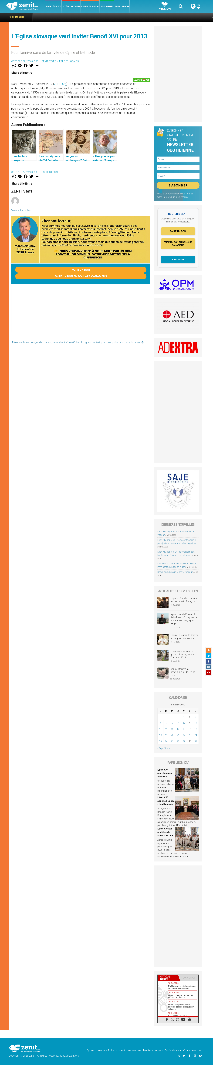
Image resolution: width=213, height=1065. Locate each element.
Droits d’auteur (173, 1050)
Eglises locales (69, 61)
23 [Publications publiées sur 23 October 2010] (190, 735)
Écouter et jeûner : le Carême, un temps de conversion (184, 637)
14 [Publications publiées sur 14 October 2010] (178, 729)
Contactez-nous (192, 1050)
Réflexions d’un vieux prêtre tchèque (175, 572)
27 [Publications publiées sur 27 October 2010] (172, 741)
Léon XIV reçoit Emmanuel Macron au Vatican (176, 17)
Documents (107, 6)
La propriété (118, 1050)
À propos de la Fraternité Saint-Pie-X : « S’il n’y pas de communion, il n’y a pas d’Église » (183, 619)
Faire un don (122, 6)
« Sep (160, 748)
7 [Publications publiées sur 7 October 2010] (178, 723)
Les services (134, 1050)
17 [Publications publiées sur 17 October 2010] (195, 729)
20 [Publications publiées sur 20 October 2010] (172, 735)
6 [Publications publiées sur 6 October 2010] (172, 723)
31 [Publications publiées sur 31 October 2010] (195, 741)
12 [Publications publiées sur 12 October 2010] (166, 729)
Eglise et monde (90, 6)
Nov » (167, 748)
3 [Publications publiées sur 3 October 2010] (195, 717)
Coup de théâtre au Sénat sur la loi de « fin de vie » (182, 672)
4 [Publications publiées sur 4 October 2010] (160, 723)
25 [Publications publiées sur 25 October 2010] (160, 741)
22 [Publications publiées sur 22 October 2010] (184, 735)
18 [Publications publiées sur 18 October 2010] (160, 735)
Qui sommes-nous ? (98, 1050)
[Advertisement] (81, 311)
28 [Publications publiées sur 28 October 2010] (178, 741)
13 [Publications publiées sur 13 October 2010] (172, 729)
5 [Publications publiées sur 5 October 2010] (166, 723)
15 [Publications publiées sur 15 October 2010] (184, 729)
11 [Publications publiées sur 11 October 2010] (160, 729)
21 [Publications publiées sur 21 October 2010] (178, 735)
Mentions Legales (153, 1050)
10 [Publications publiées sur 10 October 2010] (195, 723)
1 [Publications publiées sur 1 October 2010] (184, 717)
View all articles (21, 210)
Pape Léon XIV (53, 6)
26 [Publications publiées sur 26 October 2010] (166, 741)
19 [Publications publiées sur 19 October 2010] (166, 735)
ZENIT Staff (49, 61)
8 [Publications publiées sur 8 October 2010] (184, 723)
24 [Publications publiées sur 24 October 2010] (195, 735)
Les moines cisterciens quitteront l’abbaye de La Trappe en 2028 (182, 654)
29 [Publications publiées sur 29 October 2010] (184, 741)
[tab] (168, 978)
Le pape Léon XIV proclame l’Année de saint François (183, 600)
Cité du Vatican (71, 6)
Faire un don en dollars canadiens (81, 276)
